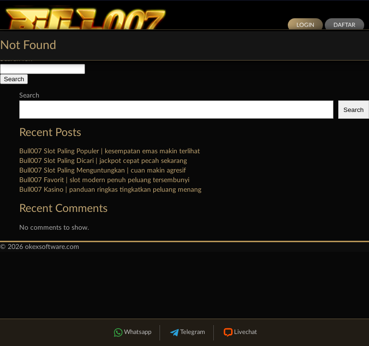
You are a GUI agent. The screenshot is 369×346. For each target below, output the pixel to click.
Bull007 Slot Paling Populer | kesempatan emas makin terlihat (109, 151)
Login (305, 25)
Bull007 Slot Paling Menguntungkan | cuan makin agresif (102, 170)
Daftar (344, 25)
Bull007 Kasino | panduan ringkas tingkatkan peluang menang (110, 189)
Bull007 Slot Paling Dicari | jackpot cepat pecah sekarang (103, 161)
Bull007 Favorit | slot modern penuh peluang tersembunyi (104, 180)
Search (29, 95)
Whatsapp (131, 333)
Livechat (239, 333)
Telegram (186, 333)
